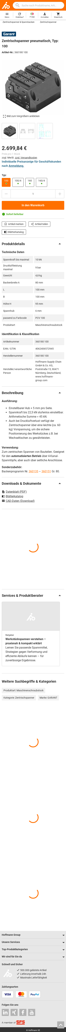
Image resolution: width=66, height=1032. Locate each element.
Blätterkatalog (14, 232)
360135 (33, 471)
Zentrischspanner (48, 22)
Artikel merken (14, 224)
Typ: (4, 175)
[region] (33, 130)
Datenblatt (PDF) (14, 491)
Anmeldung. (16, 166)
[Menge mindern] (6, 193)
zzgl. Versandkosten (26, 157)
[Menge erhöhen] (59, 193)
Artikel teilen (39, 224)
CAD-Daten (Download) (18, 501)
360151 (46, 471)
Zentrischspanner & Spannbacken (18, 22)
